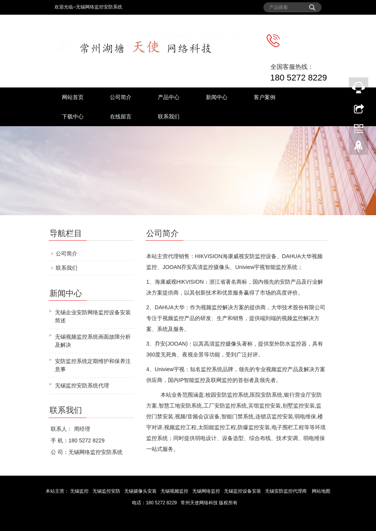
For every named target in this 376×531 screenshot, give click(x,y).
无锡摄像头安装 (141, 491)
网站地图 (321, 491)
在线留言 (121, 116)
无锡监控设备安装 (243, 491)
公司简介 (121, 97)
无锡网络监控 (206, 491)
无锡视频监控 (175, 491)
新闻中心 (216, 97)
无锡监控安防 (106, 491)
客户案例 (264, 97)
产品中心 (168, 97)
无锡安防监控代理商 (286, 491)
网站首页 (73, 97)
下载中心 (73, 116)
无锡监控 (79, 491)
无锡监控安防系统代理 (82, 385)
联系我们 (168, 116)
